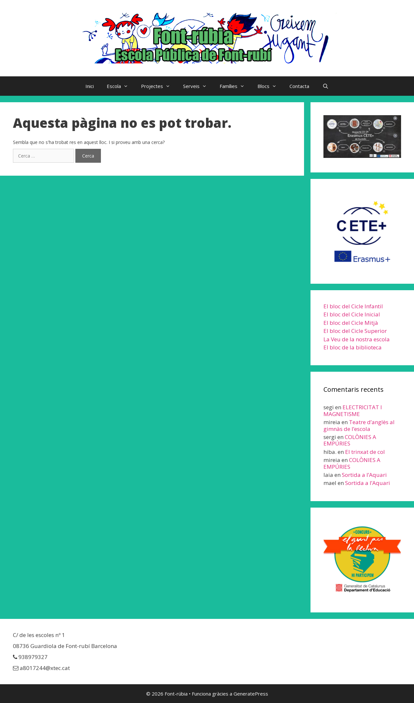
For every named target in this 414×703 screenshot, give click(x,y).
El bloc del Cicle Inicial (351, 314)
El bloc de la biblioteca (352, 347)
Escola (121, 86)
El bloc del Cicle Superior (355, 331)
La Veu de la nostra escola (356, 339)
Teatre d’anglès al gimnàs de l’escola (359, 425)
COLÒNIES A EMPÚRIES (349, 440)
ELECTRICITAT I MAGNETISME (352, 410)
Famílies (235, 86)
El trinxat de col (365, 452)
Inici (89, 86)
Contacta (299, 86)
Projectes (159, 86)
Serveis (198, 86)
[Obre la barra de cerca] (325, 86)
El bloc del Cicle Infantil (353, 306)
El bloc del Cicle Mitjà (350, 322)
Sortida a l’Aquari (364, 474)
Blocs (270, 86)
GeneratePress (251, 693)
